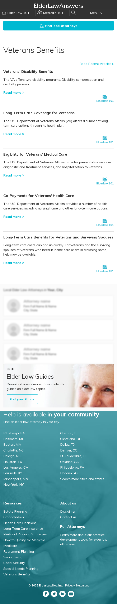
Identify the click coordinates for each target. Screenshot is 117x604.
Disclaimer (67, 511)
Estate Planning (15, 511)
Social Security (14, 563)
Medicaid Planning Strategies (25, 534)
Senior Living (12, 557)
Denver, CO (69, 450)
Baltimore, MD (13, 439)
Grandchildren (13, 517)
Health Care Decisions (20, 523)
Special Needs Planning (20, 568)
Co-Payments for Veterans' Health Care (38, 195)
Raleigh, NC (12, 456)
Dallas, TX (67, 444)
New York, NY (13, 484)
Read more (13, 92)
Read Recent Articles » (96, 64)
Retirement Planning (18, 551)
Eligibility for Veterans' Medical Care (35, 154)
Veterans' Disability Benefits (28, 71)
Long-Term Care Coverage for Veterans (39, 112)
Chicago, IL (68, 433)
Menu (96, 13)
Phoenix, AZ (69, 473)
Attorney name (37, 301)
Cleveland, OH (70, 439)
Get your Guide (22, 399)
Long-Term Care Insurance (23, 528)
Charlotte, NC (13, 450)
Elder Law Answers (58, 5)
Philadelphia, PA (72, 467)
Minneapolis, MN (15, 479)
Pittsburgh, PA (14, 433)
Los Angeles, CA (15, 467)
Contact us (68, 517)
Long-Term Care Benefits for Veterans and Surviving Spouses (58, 237)
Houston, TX (12, 462)
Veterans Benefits (17, 574)
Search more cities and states (82, 479)
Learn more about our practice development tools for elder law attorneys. (83, 539)
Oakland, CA (69, 462)
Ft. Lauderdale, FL (73, 456)
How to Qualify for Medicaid (24, 540)
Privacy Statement (77, 585)
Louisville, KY (12, 473)
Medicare (10, 545)
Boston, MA (12, 444)
